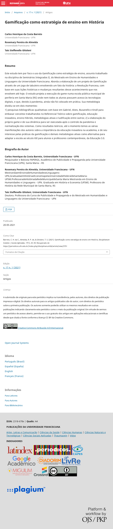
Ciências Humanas (72, 432)
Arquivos (18, 12)
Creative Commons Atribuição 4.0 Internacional (40, 327)
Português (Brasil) (14, 361)
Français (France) (14, 376)
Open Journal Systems (17, 342)
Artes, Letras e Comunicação (21, 432)
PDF (10, 209)
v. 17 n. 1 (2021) (34, 12)
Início (7, 12)
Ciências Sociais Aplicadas (37, 435)
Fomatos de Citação (15, 252)
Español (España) (14, 366)
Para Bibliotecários (14, 405)
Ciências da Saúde (50, 432)
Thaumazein (60, 435)
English (9, 371)
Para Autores (11, 400)
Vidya (73, 435)
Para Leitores (11, 395)
